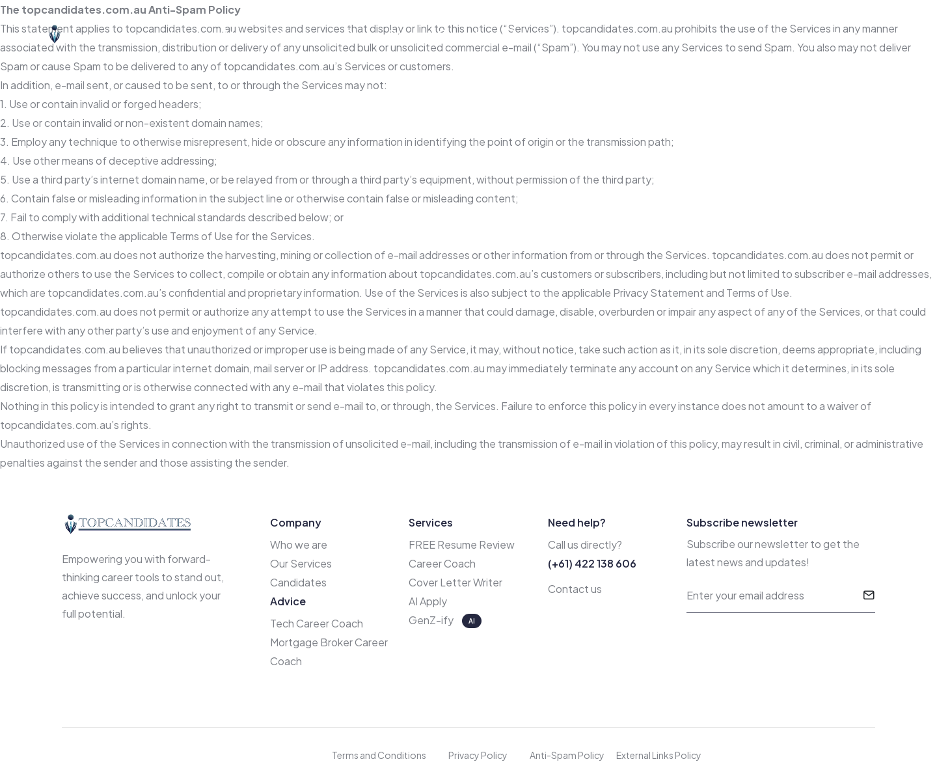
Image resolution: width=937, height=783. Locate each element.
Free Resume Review (826, 34)
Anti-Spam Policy (567, 755)
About (242, 35)
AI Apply (521, 35)
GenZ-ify (432, 620)
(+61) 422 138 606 (592, 563)
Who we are (298, 544)
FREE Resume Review (462, 544)
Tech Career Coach (316, 623)
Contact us (575, 589)
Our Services (301, 563)
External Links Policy (658, 755)
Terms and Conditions (379, 755)
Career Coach (435, 35)
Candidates (298, 582)
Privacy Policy (478, 755)
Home (190, 35)
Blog (360, 35)
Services (303, 35)
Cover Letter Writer (455, 582)
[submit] (869, 595)
